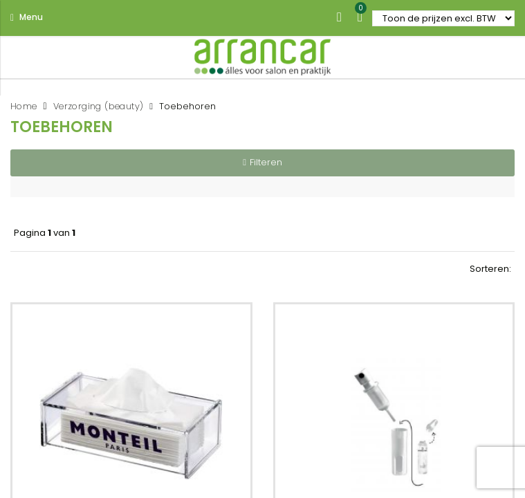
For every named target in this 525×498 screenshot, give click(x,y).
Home (23, 106)
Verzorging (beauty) (98, 106)
